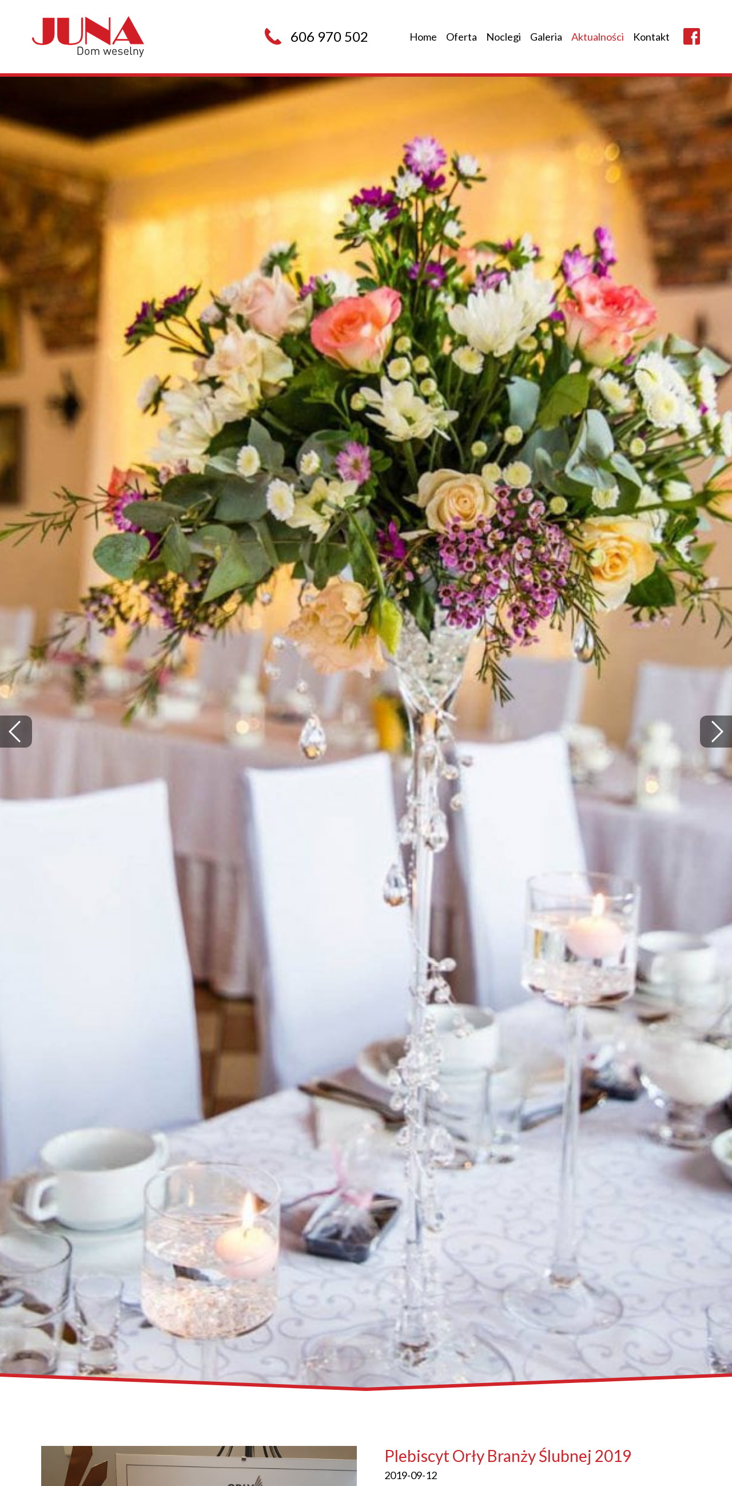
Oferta (461, 36)
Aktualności (597, 36)
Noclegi (503, 36)
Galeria (546, 36)
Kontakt (651, 36)
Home (423, 36)
